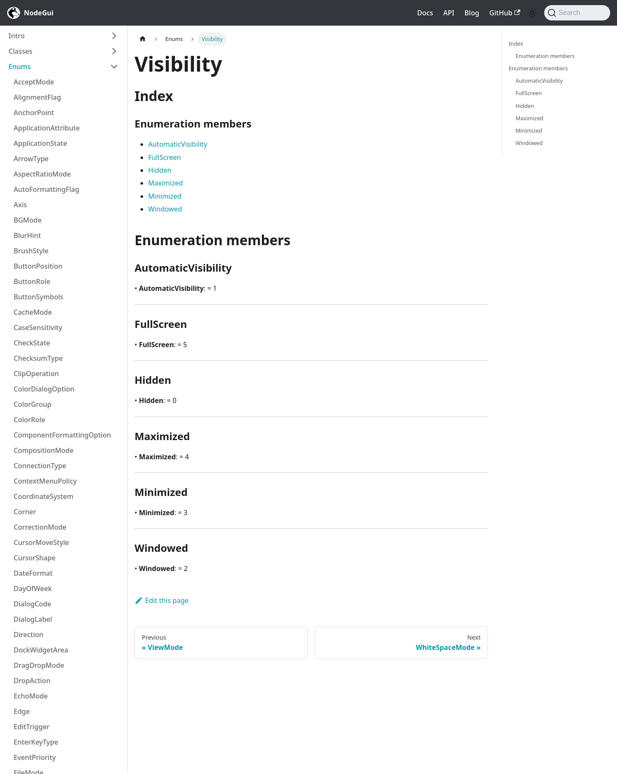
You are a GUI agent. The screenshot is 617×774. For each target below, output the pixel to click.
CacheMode (33, 312)
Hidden (160, 170)
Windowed (165, 209)
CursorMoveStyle (41, 542)
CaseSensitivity (38, 327)
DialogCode (32, 604)
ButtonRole (32, 281)
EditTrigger (31, 726)
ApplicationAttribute (47, 128)
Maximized (165, 183)
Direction (28, 634)
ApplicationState (40, 143)
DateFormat (33, 573)
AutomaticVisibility (177, 144)
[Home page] (143, 39)
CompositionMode (44, 450)
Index (516, 43)
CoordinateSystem (43, 496)
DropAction (32, 680)
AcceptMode (34, 82)
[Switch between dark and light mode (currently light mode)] (532, 13)
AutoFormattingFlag (46, 189)
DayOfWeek (33, 588)
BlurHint (27, 235)
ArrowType (31, 158)
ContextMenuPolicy (45, 481)
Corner (25, 511)
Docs (425, 12)
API (448, 12)
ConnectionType (40, 465)
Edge (22, 711)
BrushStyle (31, 250)
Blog (472, 12)
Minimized (164, 196)
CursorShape (34, 557)
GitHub (504, 12)
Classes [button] (20, 51)
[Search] (577, 12)
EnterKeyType (36, 742)
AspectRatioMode (42, 174)
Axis (20, 204)
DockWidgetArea (41, 650)
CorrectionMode (40, 527)
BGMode (28, 220)
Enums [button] (20, 66)
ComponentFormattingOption (62, 435)
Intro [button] (17, 36)
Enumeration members (545, 56)
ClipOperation (36, 373)
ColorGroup (33, 404)
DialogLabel (33, 619)
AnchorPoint (34, 112)
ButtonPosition (38, 266)
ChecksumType (38, 358)
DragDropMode (39, 665)
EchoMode (31, 696)
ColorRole (29, 419)
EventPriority (35, 757)
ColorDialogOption (44, 389)
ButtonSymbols (38, 296)
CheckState (32, 343)
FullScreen (164, 157)
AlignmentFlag (37, 97)
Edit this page (162, 600)
